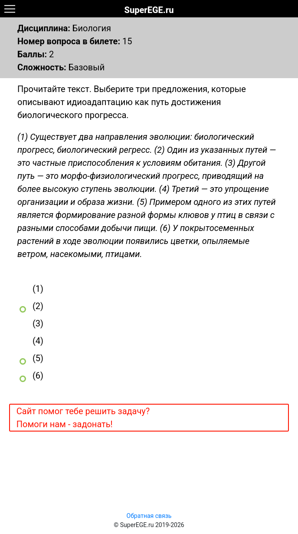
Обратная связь (149, 515)
